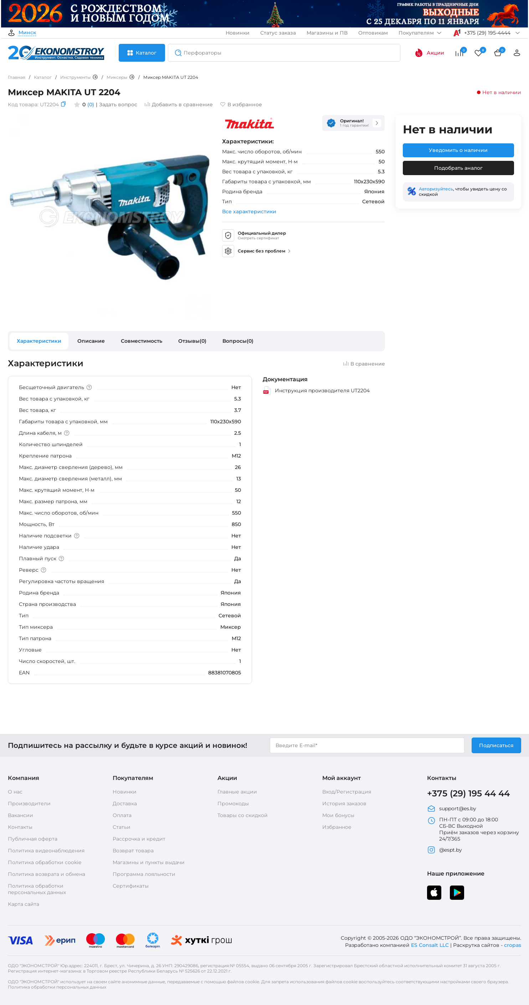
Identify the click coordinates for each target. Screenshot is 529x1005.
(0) (90, 104)
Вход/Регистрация (346, 792)
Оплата (122, 815)
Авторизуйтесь (436, 189)
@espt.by (444, 850)
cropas (512, 945)
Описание (91, 341)
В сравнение (364, 364)
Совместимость (141, 341)
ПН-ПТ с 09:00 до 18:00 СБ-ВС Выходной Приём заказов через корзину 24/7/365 (473, 829)
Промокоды (233, 803)
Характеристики (39, 341)
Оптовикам (373, 33)
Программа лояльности (144, 874)
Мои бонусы (338, 815)
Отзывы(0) (192, 341)
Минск (27, 33)
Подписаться (496, 745)
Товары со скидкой (242, 815)
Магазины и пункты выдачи (149, 862)
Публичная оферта (32, 839)
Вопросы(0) (237, 341)
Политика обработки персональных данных (37, 889)
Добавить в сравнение (178, 104)
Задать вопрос (118, 104)
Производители (29, 803)
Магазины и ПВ (327, 33)
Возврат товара (133, 850)
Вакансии (20, 815)
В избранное (241, 104)
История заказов (344, 803)
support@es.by (451, 808)
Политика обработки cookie (44, 862)
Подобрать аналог (458, 168)
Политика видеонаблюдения (46, 850)
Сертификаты (131, 886)
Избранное (336, 827)
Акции (429, 53)
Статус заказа (278, 33)
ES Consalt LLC (430, 945)
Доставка (125, 803)
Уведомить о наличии (458, 150)
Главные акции (237, 792)
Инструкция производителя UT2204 (316, 390)
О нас (15, 792)
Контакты (20, 827)
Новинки (238, 33)
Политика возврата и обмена (46, 874)
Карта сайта (23, 904)
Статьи (121, 827)
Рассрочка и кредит (139, 839)
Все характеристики (249, 211)
